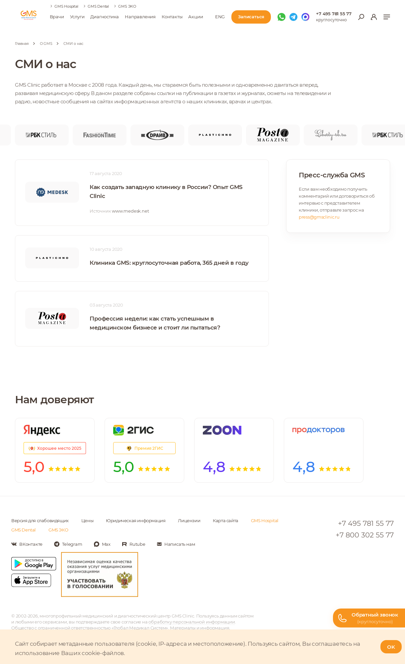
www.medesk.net (130, 211)
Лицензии (189, 520)
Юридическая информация (135, 520)
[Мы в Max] (305, 17)
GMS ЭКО (127, 6)
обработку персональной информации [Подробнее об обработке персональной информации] (191, 621)
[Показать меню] (386, 17)
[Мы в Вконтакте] (26, 544)
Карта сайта (225, 520)
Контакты (172, 16)
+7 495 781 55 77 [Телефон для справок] (334, 13)
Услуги (77, 16)
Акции (195, 16)
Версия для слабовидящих (40, 520)
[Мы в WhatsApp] (281, 17)
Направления (140, 16)
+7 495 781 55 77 (366, 523)
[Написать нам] (176, 544)
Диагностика (104, 16)
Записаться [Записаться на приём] (251, 16)
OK (391, 647)
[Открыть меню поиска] (361, 17)
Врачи (57, 16)
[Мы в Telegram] (293, 17)
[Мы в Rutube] (133, 544)
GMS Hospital (66, 6)
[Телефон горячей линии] (369, 618)
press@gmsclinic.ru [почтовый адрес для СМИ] (319, 217)
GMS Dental (98, 6)
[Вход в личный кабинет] (374, 17)
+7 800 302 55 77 (365, 535)
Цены (87, 520)
